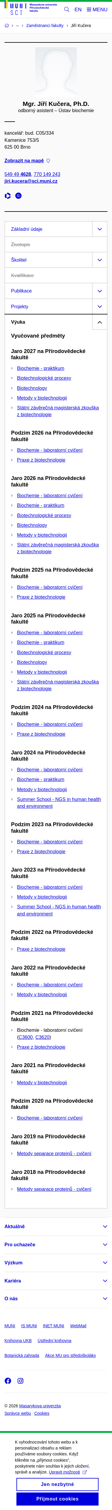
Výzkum (13, 1262)
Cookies (42, 1413)
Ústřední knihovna (54, 1340)
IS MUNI (29, 1325)
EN (78, 9)
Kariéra (12, 1280)
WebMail (78, 1325)
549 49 (17, 174)
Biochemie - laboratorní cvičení (50, 450)
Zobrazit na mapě (27, 160)
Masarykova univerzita (40, 1405)
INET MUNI (53, 1325)
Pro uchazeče (19, 1244)
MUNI (9, 1325)
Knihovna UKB (18, 1340)
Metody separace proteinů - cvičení (54, 1153)
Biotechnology (32, 388)
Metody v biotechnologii (42, 397)
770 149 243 (47, 174)
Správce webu (17, 1413)
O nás (11, 1298)
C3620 (42, 1037)
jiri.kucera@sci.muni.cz (30, 181)
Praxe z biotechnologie (41, 459)
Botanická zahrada (21, 1355)
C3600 (26, 1037)
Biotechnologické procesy (44, 378)
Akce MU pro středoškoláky (70, 1355)
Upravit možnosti (68, 1479)
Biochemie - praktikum (40, 368)
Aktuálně (14, 1226)
